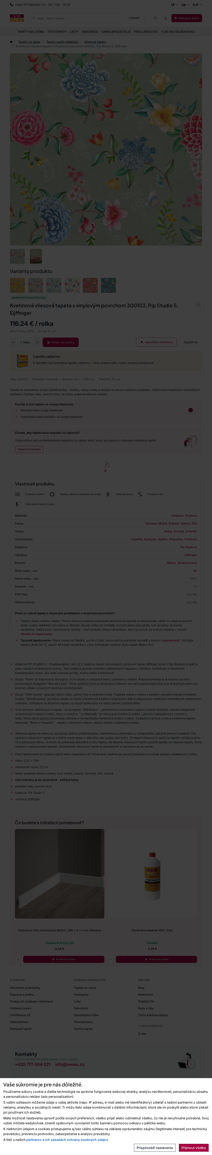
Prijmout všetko (194, 1148)
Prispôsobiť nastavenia (155, 1148)
